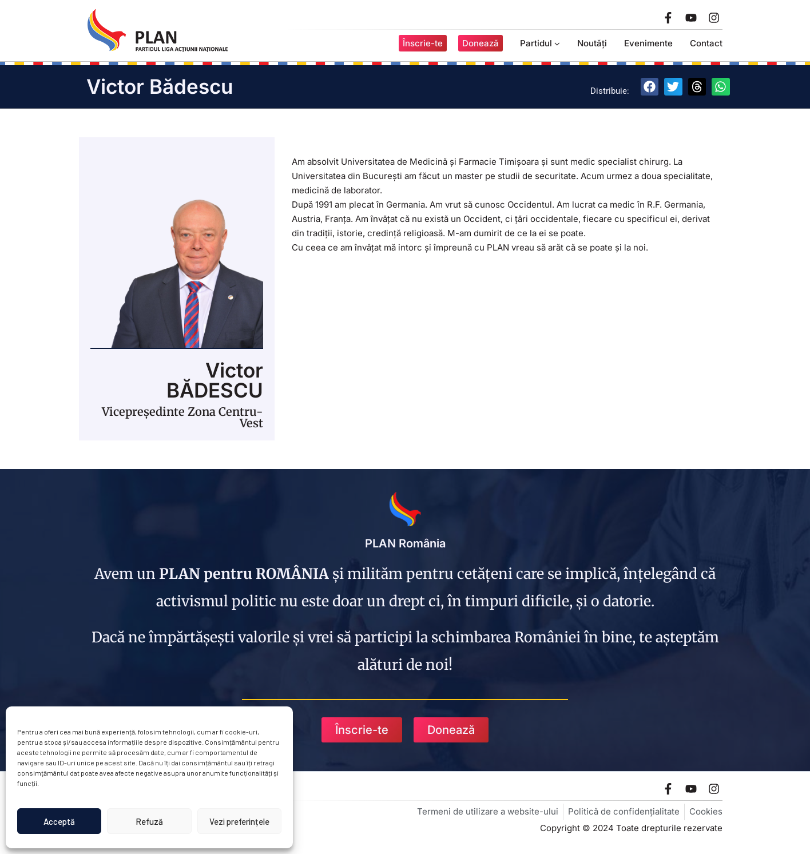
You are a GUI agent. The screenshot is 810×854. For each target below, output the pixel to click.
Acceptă (59, 821)
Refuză (149, 821)
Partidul (540, 43)
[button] (650, 87)
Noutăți (592, 43)
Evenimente (648, 43)
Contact (706, 43)
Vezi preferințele (239, 821)
